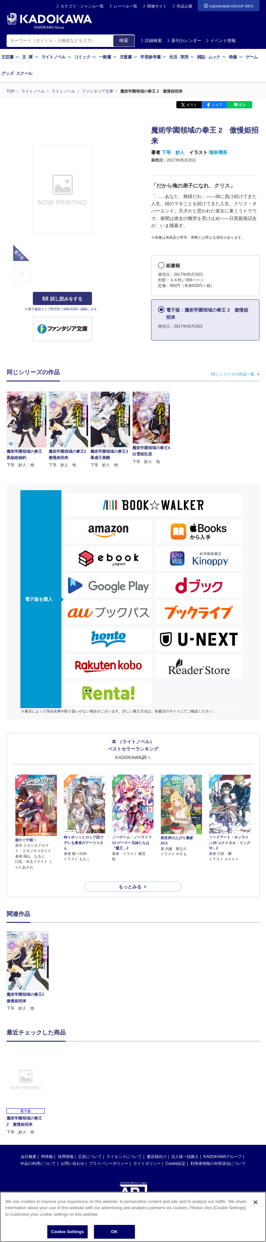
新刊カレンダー (184, 40)
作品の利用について (38, 1151)
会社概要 (28, 1145)
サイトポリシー (147, 1151)
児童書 (129, 56)
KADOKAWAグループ (223, 1145)
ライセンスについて (124, 1145)
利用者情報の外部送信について (218, 1151)
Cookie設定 (176, 1151)
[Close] (255, 1203)
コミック (85, 56)
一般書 (108, 56)
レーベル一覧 (125, 6)
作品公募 (184, 6)
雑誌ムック (211, 56)
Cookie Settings (67, 1232)
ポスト (191, 104)
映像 (236, 56)
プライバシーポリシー (108, 1151)
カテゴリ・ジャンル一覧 (82, 6)
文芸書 (10, 56)
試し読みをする (62, 298)
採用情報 (66, 1145)
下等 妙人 (173, 152)
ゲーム (252, 56)
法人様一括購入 (185, 1145)
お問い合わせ (72, 1151)
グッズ (7, 73)
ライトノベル (56, 56)
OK (114, 1232)
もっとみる (130, 874)
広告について (90, 1145)
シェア (216, 104)
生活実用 (181, 56)
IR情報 (47, 1145)
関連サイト (157, 6)
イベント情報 (221, 40)
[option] (28, 959)
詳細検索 (151, 40)
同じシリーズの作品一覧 (233, 374)
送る (242, 104)
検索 (123, 40)
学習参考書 (153, 56)
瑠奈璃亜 (218, 152)
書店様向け (156, 1145)
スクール (24, 73)
